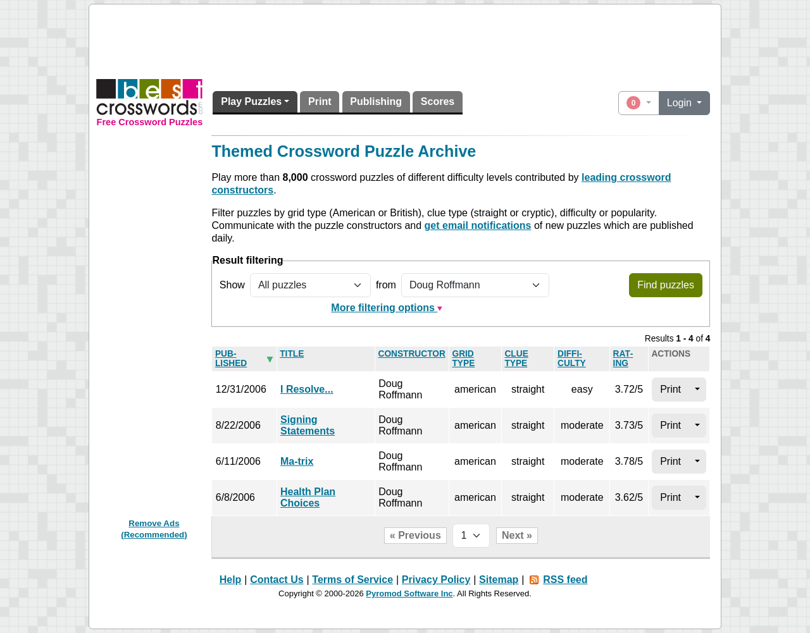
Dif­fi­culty (572, 358)
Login (681, 102)
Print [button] (670, 389)
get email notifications (478, 225)
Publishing (376, 101)
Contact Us (276, 579)
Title (292, 354)
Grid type (463, 358)
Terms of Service (352, 579)
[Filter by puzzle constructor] (475, 285)
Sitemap (498, 579)
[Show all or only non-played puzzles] (310, 285)
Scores (437, 101)
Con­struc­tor (412, 354)
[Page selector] (471, 536)
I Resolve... (306, 389)
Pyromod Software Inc (409, 593)
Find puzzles (665, 285)
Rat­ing (623, 358)
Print (319, 101)
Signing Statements (307, 425)
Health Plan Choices (307, 497)
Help (231, 579)
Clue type (516, 358)
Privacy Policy (436, 579)
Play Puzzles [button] (251, 101)
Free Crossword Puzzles (150, 122)
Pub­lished (231, 358)
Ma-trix (296, 461)
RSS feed (565, 579)
